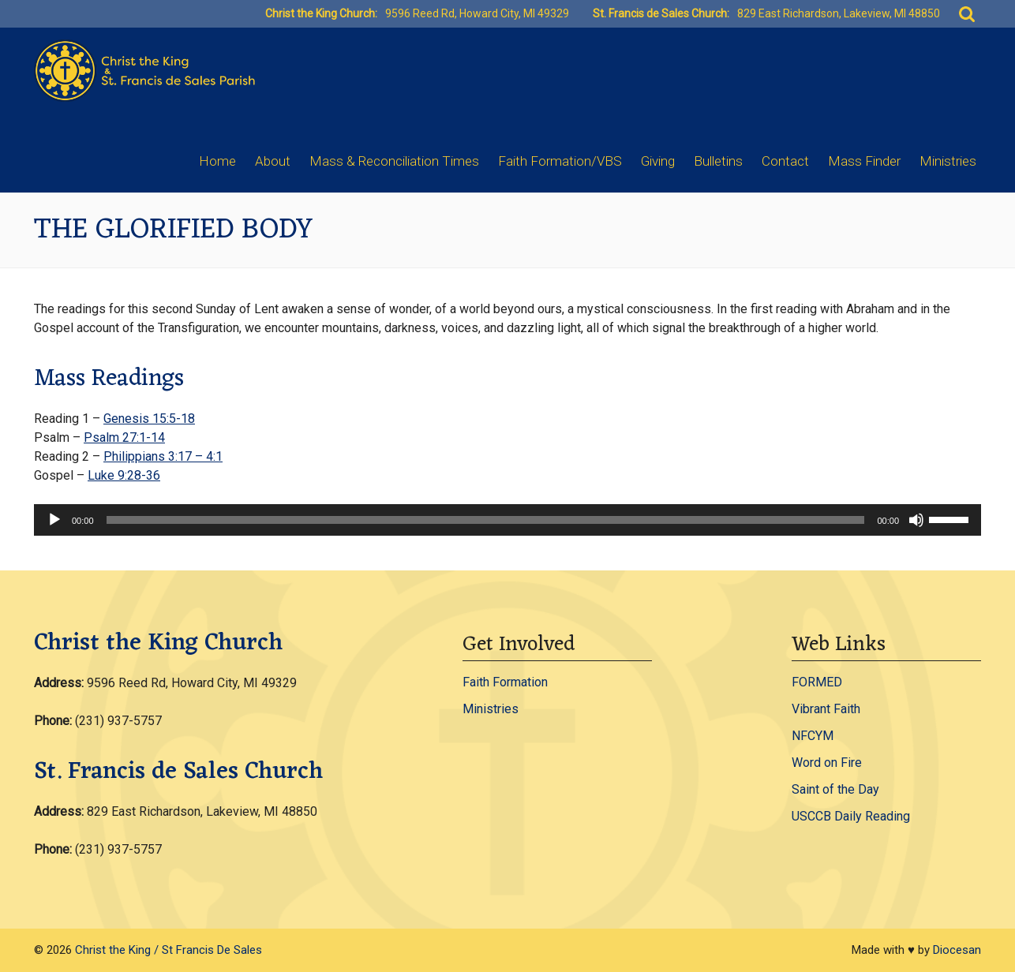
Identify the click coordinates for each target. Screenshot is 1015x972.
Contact (785, 161)
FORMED (817, 682)
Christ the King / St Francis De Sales (168, 950)
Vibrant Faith (826, 708)
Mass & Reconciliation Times (394, 161)
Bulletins (718, 161)
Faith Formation (505, 682)
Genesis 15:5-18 (149, 418)
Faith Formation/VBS (560, 161)
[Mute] (916, 520)
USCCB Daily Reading (851, 816)
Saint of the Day (835, 789)
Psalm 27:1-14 (124, 437)
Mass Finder (864, 161)
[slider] (486, 520)
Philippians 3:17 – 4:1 (163, 456)
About (272, 161)
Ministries (947, 161)
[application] (507, 520)
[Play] (54, 520)
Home (217, 161)
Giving (658, 161)
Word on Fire (827, 762)
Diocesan (957, 950)
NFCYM (812, 735)
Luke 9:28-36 (124, 475)
